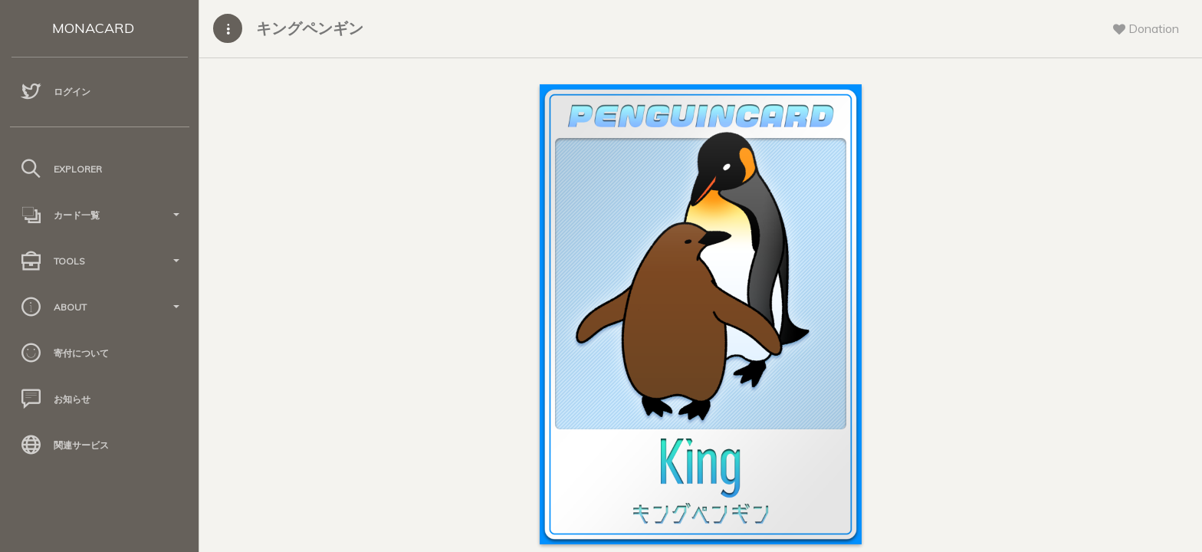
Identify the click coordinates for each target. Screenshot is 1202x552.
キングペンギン (309, 28)
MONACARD (93, 28)
